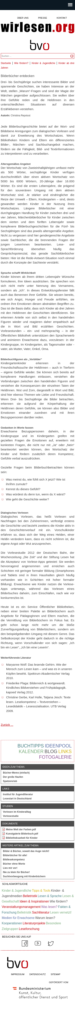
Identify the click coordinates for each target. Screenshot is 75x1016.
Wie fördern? (21, 63)
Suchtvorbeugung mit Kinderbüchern (24, 876)
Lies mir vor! (10, 868)
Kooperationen (12, 923)
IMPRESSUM (17, 974)
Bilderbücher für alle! (15, 855)
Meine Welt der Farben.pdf (21, 829)
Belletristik (30, 896)
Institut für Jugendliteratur (18, 794)
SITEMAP (55, 974)
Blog (51, 751)
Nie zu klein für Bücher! (16, 872)
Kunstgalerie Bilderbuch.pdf (22, 833)
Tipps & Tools (41, 890)
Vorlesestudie (11, 816)
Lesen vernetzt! (61, 912)
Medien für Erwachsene (18, 918)
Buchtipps (30, 745)
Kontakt (62, 18)
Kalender (31, 751)
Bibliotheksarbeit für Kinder (22, 838)
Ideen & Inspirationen (34, 901)
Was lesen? (49, 907)
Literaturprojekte (34, 923)
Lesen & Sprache (50, 896)
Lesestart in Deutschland (17, 798)
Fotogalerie (55, 757)
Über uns (23, 18)
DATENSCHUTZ (37, 974)
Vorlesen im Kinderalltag (17, 811)
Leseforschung (29, 929)
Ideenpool (58, 745)
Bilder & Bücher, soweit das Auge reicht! (26, 851)
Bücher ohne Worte (14, 863)
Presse (42, 18)
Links (65, 751)
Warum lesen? (45, 918)
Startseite (6, 63)
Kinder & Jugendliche (43, 63)
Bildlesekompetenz (14, 859)
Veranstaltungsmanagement (21, 907)
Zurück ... (7, 724)
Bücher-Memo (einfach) (16, 772)
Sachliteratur (41, 912)
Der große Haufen (13, 777)
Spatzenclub (10, 781)
